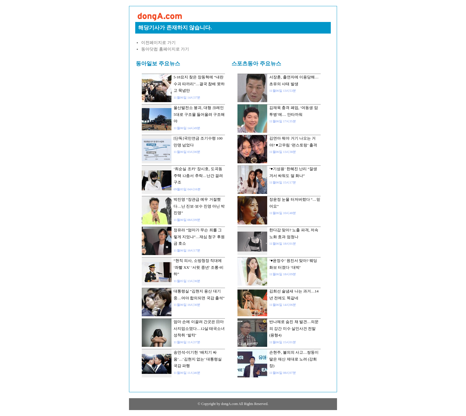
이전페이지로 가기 (158, 42)
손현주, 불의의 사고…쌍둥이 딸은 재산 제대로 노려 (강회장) (294, 359)
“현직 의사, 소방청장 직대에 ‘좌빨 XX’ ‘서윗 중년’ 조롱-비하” (199, 267)
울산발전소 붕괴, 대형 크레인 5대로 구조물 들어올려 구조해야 (199, 114)
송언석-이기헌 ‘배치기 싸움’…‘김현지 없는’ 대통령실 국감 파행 (198, 359)
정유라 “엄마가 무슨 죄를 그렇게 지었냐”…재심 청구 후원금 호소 (199, 237)
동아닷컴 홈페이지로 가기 (165, 49)
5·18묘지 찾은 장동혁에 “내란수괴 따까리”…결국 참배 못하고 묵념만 (199, 84)
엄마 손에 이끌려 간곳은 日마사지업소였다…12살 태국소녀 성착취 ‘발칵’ (199, 328)
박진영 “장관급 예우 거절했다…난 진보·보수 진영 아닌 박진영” (199, 206)
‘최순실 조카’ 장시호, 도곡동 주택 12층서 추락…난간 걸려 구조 (198, 175)
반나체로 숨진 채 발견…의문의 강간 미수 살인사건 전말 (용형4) (294, 328)
